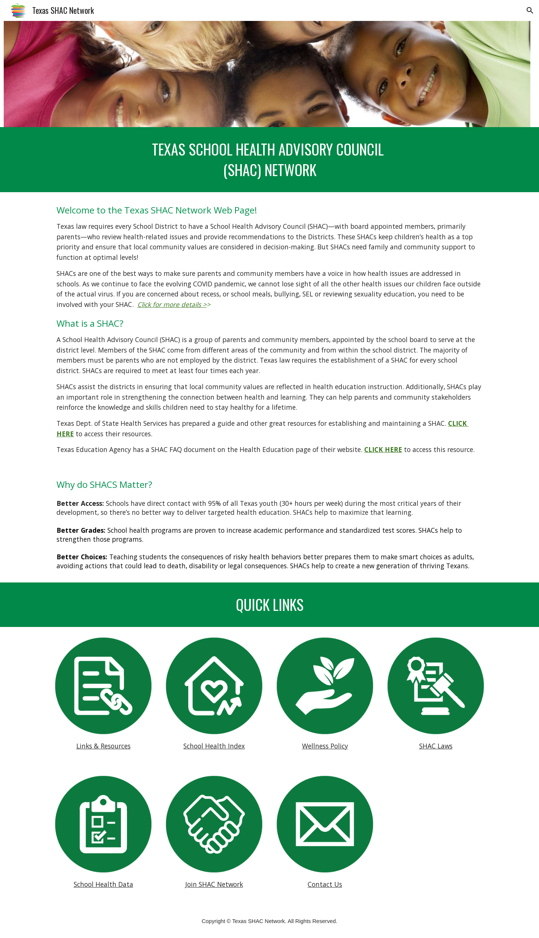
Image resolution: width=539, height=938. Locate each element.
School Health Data (103, 884)
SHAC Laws (436, 745)
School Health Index (214, 745)
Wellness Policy (325, 745)
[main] (269, 159)
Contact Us (325, 884)
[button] (530, 10)
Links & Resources (103, 745)
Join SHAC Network (214, 884)
